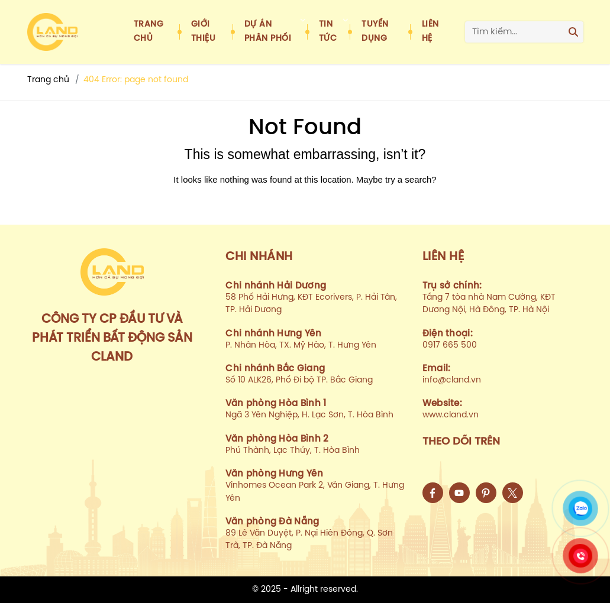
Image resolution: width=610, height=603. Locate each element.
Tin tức (328, 31)
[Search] (573, 32)
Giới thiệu (203, 31)
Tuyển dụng (375, 31)
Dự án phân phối (268, 31)
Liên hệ (430, 31)
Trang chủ (149, 31)
